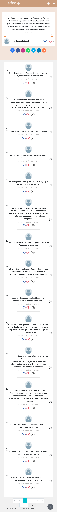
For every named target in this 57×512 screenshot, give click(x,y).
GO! (32, 505)
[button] (48, 3)
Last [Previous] (37, 500)
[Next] (42, 500)
